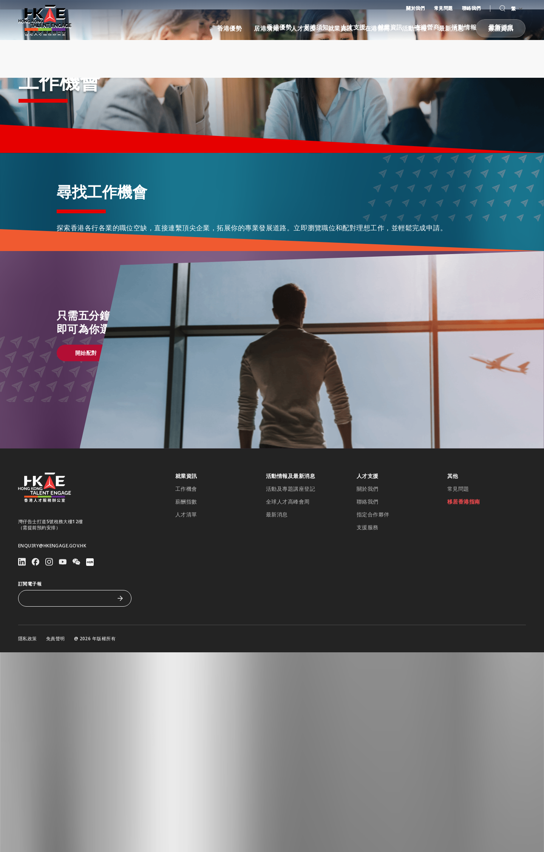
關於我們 (415, 8)
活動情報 (463, 27)
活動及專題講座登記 (290, 534)
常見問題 (443, 8)
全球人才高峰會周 (288, 547)
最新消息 (500, 27)
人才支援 (353, 27)
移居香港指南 (463, 547)
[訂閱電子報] (69, 644)
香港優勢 (279, 27)
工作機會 (186, 534)
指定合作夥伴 (373, 560)
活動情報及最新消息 (290, 521)
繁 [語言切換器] (516, 8)
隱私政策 (27, 684)
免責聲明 (55, 684)
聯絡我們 (471, 8)
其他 (452, 521)
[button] (502, 8)
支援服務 (368, 573)
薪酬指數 (186, 547)
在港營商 (427, 27)
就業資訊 (390, 27)
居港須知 (316, 27)
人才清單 (186, 560)
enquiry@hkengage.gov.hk (52, 592)
